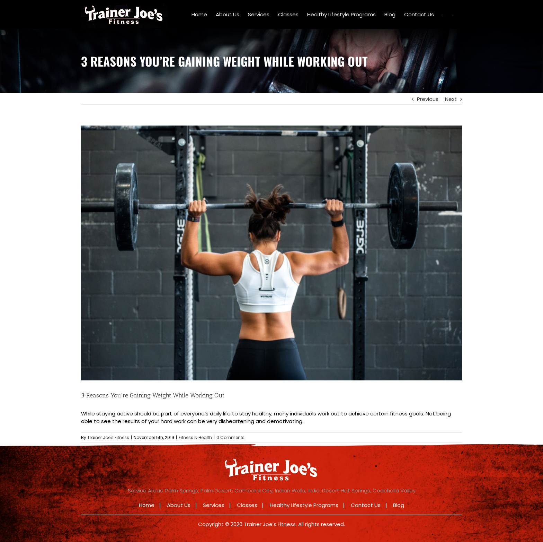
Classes (247, 505)
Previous (427, 99)
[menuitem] (199, 14)
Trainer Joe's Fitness (108, 437)
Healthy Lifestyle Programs (304, 505)
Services (213, 505)
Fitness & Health (195, 437)
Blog (398, 505)
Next (451, 99)
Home (146, 505)
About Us (178, 505)
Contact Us (366, 505)
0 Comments (230, 437)
